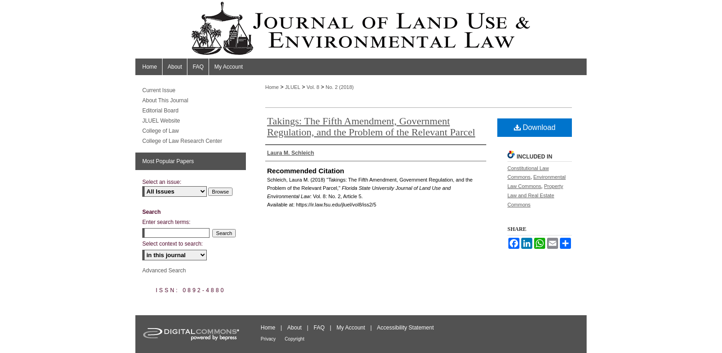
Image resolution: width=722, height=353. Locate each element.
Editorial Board (160, 110)
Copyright (294, 338)
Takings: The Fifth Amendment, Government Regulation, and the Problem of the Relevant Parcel (371, 126)
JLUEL (292, 87)
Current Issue (158, 90)
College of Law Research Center (182, 141)
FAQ (319, 327)
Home (272, 87)
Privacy (268, 338)
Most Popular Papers (168, 161)
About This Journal (165, 100)
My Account (351, 327)
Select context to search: (172, 244)
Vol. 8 (313, 87)
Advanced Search (164, 270)
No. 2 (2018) (340, 87)
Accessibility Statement (405, 327)
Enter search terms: (166, 222)
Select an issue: (161, 182)
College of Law (160, 131)
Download (535, 127)
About (294, 327)
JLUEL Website (161, 121)
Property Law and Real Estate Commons (535, 195)
